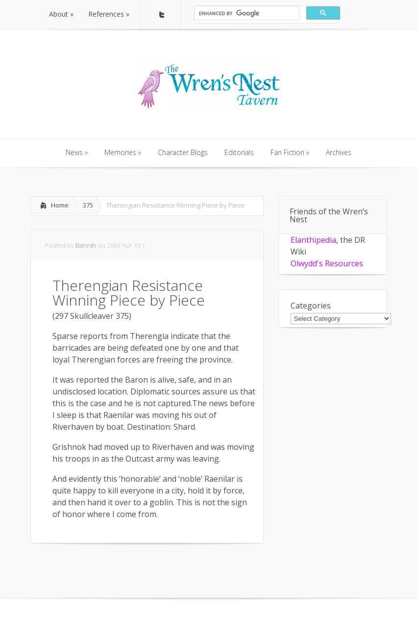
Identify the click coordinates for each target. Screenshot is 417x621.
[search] (246, 13)
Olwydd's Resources (327, 263)
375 (88, 205)
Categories (311, 306)
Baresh (85, 245)
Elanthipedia (313, 239)
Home (60, 205)
